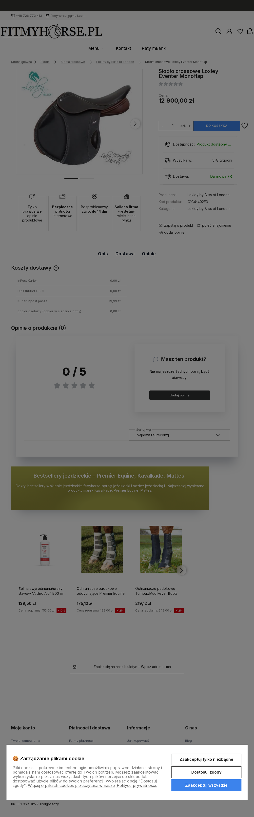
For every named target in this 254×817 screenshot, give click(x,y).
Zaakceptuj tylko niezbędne (206, 759)
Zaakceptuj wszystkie (206, 785)
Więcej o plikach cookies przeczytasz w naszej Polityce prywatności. (92, 785)
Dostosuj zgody (206, 772)
